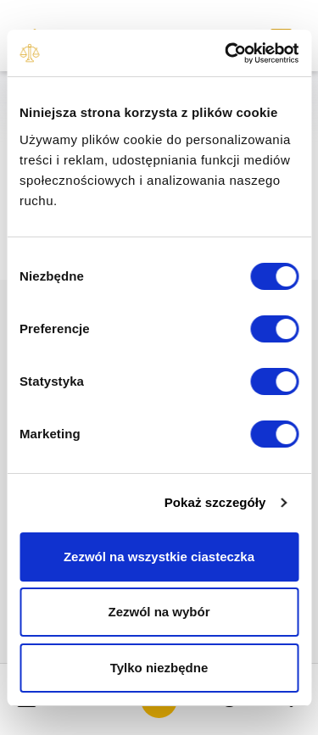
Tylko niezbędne (159, 667)
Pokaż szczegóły (215, 502)
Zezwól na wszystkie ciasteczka (159, 556)
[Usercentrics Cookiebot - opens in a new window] (226, 53)
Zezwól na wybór (158, 611)
